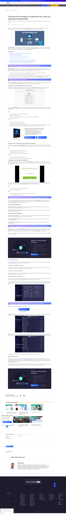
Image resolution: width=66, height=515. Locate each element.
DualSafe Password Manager (22, 503)
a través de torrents (25, 358)
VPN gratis (15, 182)
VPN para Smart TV (32, 501)
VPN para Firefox (32, 500)
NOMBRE (7, 436)
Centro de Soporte (51, 494)
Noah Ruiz (9, 24)
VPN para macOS (32, 495)
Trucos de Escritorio (42, 497)
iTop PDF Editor (22, 501)
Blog (27, 5)
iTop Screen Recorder (23, 495)
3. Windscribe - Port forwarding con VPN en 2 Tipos (16, 58)
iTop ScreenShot (22, 498)
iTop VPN (21, 494)
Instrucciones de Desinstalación (51, 499)
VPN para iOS (31, 497)
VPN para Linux (32, 502)
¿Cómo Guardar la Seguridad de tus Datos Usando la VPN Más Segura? (21, 62)
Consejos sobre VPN (34, 417)
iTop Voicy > (43, 0)
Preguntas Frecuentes (52, 495)
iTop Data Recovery (22, 499)
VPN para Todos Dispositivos (32, 505)
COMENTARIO (8, 438)
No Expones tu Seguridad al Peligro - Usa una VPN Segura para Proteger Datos (22, 61)
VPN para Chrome (32, 499)
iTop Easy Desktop (22, 496)
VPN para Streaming (21, 417)
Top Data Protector (22, 500)
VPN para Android (32, 498)
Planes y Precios (22, 505)
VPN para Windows (32, 494)
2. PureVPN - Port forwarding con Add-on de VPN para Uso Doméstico (19, 57)
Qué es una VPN (41, 494)
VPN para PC (31, 496)
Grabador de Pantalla (42, 499)
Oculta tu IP (39, 87)
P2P (20, 48)
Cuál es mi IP (41, 495)
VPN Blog (40, 496)
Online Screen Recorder (23, 504)
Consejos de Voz (41, 498)
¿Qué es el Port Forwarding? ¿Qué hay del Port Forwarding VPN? (20, 53)
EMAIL (20, 436)
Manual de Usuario (51, 496)
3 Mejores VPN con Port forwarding (15, 54)
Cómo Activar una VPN (52, 497)
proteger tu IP (22, 233)
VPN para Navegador (32, 503)
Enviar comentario (9, 446)
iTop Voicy (21, 497)
